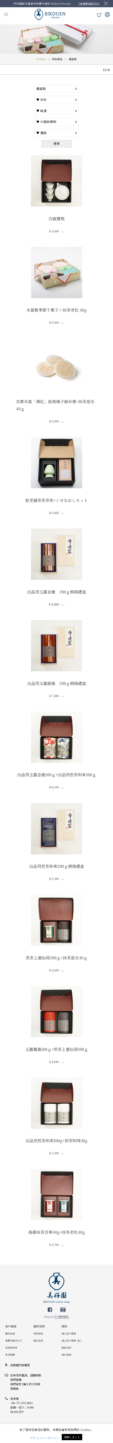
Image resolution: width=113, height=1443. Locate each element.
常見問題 (10, 1354)
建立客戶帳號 (69, 1333)
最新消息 (66, 1347)
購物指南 (10, 1333)
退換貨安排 (11, 1347)
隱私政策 (38, 1340)
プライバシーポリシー (45, 1438)
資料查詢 (66, 1354)
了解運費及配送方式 (89, 3)
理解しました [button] (72, 1437)
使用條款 (38, 1333)
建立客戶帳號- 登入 (72, 1340)
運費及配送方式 (13, 1340)
